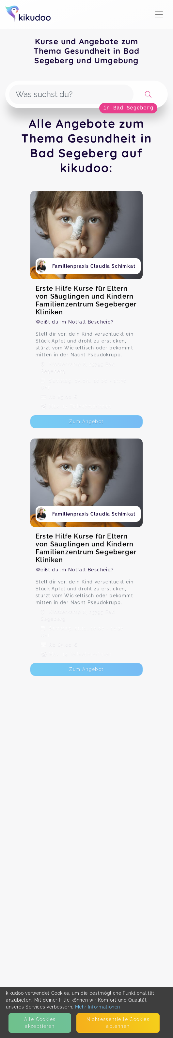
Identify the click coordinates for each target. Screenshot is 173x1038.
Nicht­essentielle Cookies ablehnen (118, 1023)
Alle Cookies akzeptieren (40, 1023)
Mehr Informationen (97, 1006)
